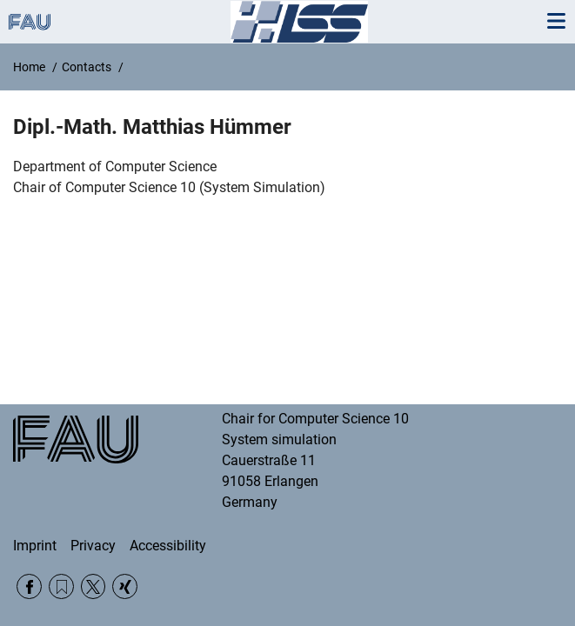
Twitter (93, 586)
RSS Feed (61, 586)
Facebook (29, 586)
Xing (124, 586)
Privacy (93, 545)
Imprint (35, 545)
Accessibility (168, 545)
